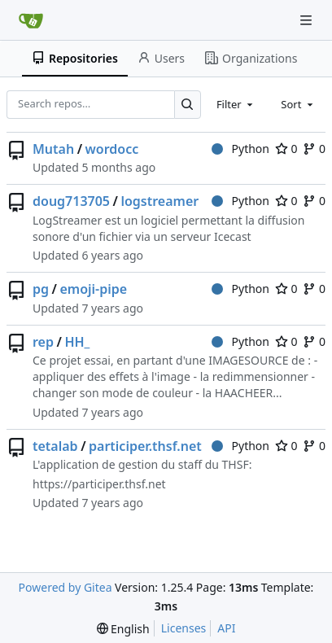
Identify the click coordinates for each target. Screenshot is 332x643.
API (226, 628)
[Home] (31, 20)
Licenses (184, 628)
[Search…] (187, 104)
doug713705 (71, 201)
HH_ (77, 342)
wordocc (112, 149)
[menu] (123, 628)
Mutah (53, 149)
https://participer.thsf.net (99, 484)
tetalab (55, 446)
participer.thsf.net (145, 446)
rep (43, 342)
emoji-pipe (93, 289)
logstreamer (159, 201)
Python (240, 148)
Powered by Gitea (65, 587)
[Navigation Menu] (307, 20)
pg (41, 289)
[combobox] (236, 104)
